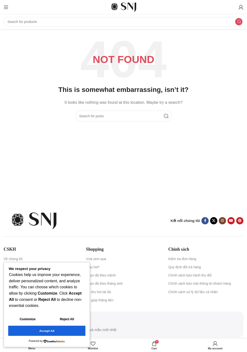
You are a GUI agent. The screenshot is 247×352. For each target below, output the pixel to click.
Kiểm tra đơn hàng (182, 259)
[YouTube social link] (231, 220)
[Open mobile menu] (6, 7)
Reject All (67, 320)
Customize (27, 320)
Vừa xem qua (96, 259)
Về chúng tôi (13, 259)
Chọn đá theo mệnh (101, 275)
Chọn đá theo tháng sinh (104, 283)
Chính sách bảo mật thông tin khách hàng (199, 283)
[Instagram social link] (222, 220)
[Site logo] (123, 7)
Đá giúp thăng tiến (99, 300)
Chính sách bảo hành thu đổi (190, 275)
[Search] (123, 21)
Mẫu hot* (92, 267)
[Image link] (34, 220)
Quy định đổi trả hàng (184, 267)
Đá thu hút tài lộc (98, 292)
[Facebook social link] (205, 220)
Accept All (47, 331)
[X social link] (213, 220)
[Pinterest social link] (239, 220)
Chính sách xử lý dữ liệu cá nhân (193, 292)
